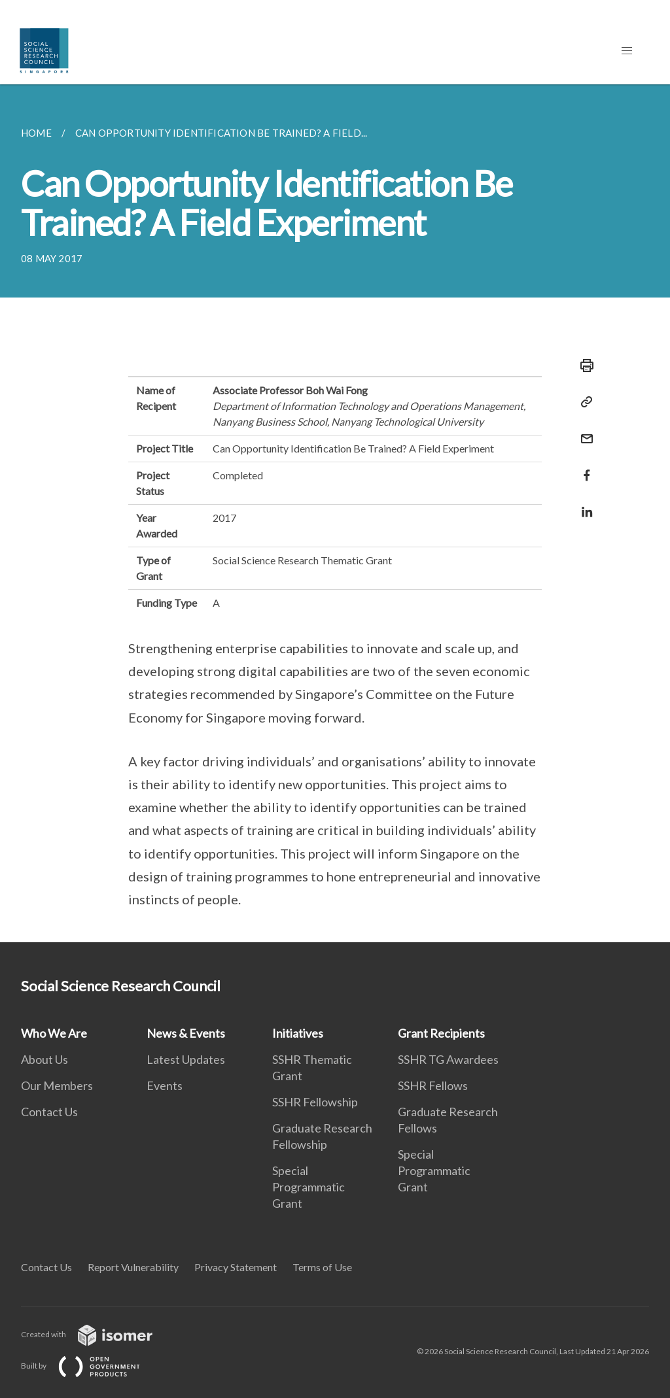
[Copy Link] (583, 402)
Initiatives (297, 1033)
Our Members (57, 1085)
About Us (44, 1059)
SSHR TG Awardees (448, 1059)
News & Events (186, 1033)
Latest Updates (186, 1059)
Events (165, 1085)
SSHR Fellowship (315, 1102)
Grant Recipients (441, 1033)
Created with (97, 1334)
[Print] (583, 365)
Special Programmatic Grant (308, 1186)
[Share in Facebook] (583, 467)
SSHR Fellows (433, 1085)
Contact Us (49, 1111)
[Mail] (583, 430)
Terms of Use (322, 1267)
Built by (91, 1366)
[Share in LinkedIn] (583, 504)
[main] (335, 513)
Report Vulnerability (133, 1267)
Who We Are (54, 1033)
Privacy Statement (235, 1267)
